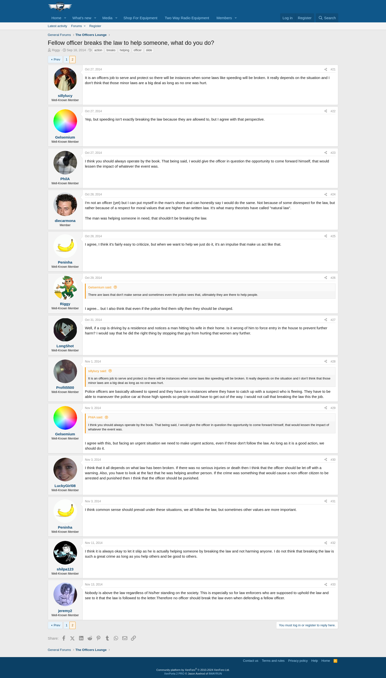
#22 (333, 111)
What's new (81, 18)
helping (124, 50)
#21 (333, 69)
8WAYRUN (215, 673)
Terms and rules (273, 660)
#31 (333, 501)
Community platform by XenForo (193, 669)
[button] (65, 17)
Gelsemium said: (100, 287)
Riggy (56, 50)
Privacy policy (298, 660)
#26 (333, 278)
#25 (333, 236)
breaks (111, 50)
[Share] (325, 69)
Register (95, 26)
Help (314, 660)
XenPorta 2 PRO (174, 673)
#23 (333, 153)
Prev (57, 59)
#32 (333, 543)
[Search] (327, 17)
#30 (333, 459)
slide (149, 50)
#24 (333, 194)
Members (224, 18)
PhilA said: (95, 417)
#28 (333, 361)
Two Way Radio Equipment (187, 18)
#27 (333, 320)
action (98, 50)
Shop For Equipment (141, 18)
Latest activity (57, 26)
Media (107, 18)
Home (56, 18)
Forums (76, 26)
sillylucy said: (97, 371)
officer (138, 50)
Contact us (250, 660)
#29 (333, 408)
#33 (333, 584)
